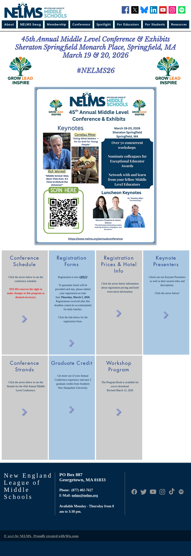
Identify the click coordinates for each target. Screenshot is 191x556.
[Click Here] (24, 318)
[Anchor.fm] (181, 491)
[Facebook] (125, 10)
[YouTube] (163, 10)
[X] (135, 10)
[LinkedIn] (153, 10)
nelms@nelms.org (85, 495)
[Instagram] (172, 10)
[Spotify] (181, 10)
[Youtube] (153, 491)
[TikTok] (171, 491)
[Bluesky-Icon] (144, 10)
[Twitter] (143, 491)
